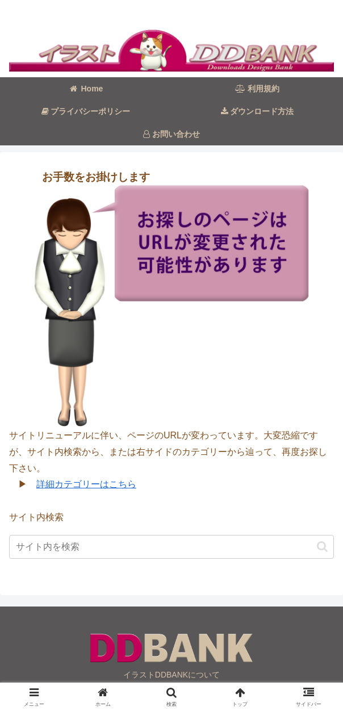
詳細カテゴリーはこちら (86, 484)
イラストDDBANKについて (171, 674)
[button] (322, 546)
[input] (171, 547)
